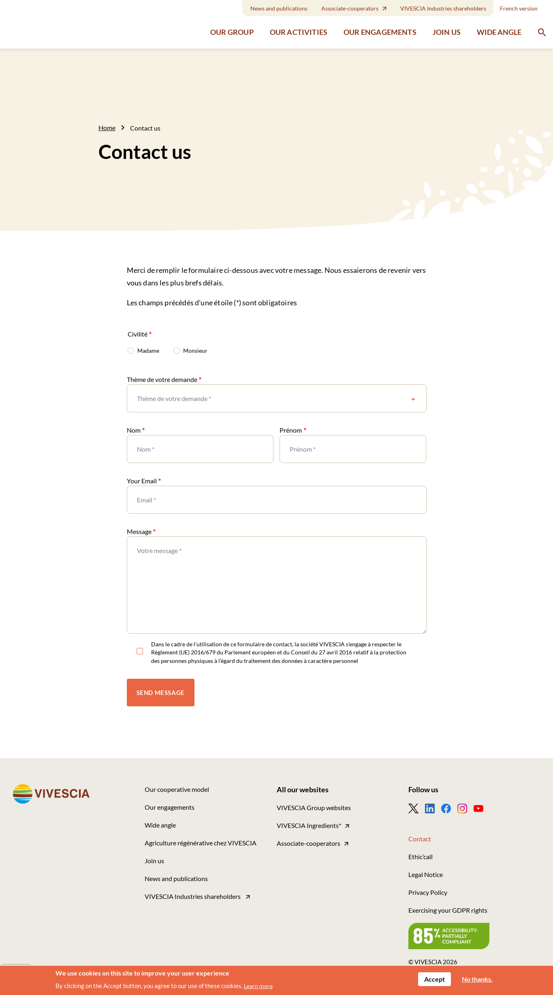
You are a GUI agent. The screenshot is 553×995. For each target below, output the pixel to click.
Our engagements (380, 29)
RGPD (140, 652)
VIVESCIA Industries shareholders (443, 8)
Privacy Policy (427, 892)
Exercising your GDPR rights (447, 910)
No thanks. (477, 979)
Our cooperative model (177, 789)
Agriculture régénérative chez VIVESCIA (200, 843)
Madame (148, 350)
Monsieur (195, 350)
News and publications (278, 8)
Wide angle (499, 28)
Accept (434, 979)
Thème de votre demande (162, 379)
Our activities (298, 29)
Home (106, 127)
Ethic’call (420, 856)
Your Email (142, 481)
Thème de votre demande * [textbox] (174, 398)
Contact (419, 839)
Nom (134, 430)
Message (139, 531)
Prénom (291, 430)
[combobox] (277, 398)
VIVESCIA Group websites (314, 807)
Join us (447, 29)
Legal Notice (425, 874)
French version (519, 8)
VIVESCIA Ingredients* (309, 825)
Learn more (258, 985)
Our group (232, 29)
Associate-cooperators (349, 8)
